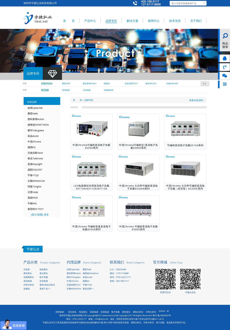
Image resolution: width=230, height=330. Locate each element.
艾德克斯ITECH (73, 284)
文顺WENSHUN (36, 180)
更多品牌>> (88, 288)
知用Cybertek (35, 107)
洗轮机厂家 (164, 311)
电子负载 (44, 277)
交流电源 (44, 281)
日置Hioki (33, 192)
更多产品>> (45, 288)
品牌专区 (111, 21)
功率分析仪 (28, 284)
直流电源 (27, 281)
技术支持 (175, 21)
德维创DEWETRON (38, 124)
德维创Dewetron (91, 273)
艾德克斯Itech (35, 152)
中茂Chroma (34, 141)
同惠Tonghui (34, 186)
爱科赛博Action (36, 119)
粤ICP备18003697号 (162, 315)
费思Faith (33, 113)
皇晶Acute (33, 135)
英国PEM (33, 197)
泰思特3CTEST (36, 208)
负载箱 (26, 288)
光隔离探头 (28, 277)
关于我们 (196, 21)
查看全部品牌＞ (197, 100)
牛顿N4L (32, 203)
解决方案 (132, 21)
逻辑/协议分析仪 (47, 284)
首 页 (69, 21)
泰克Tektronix (35, 158)
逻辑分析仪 (138, 312)
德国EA (31, 147)
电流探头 (44, 269)
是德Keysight (35, 164)
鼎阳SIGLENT (35, 169)
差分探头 (44, 273)
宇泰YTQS (33, 175)
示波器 (26, 269)
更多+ (205, 83)
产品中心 (90, 21)
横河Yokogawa (36, 130)
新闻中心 (153, 21)
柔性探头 (27, 273)
